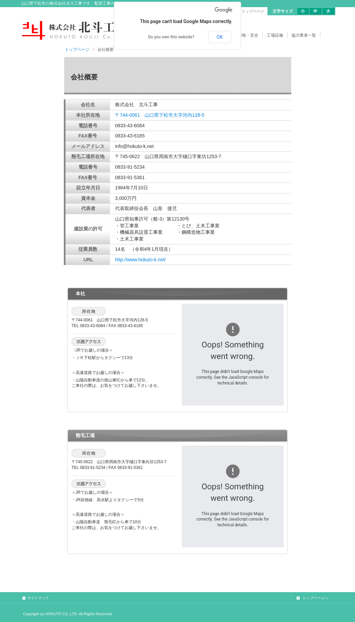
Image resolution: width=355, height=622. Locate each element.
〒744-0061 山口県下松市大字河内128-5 (159, 115)
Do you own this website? (171, 37)
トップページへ (315, 598)
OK (220, 37)
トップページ (77, 49)
